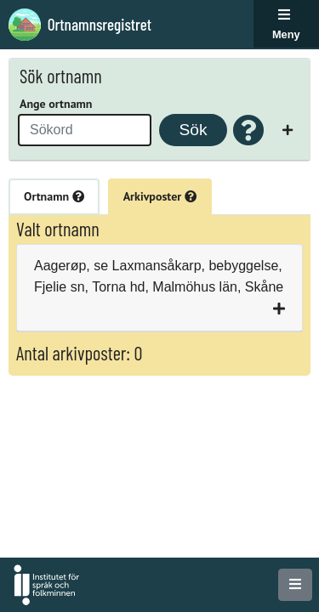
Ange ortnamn (56, 103)
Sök (193, 130)
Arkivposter (160, 196)
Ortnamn (54, 196)
